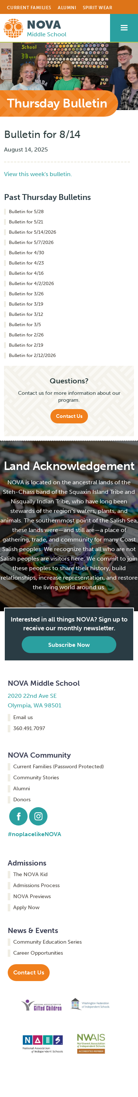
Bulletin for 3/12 (26, 314)
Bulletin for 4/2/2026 (31, 283)
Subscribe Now (69, 644)
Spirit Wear (98, 7)
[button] (124, 28)
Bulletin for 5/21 (26, 222)
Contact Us (69, 416)
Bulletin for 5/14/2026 (32, 232)
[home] (33, 26)
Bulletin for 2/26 (26, 335)
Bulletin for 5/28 (26, 211)
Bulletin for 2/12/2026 (32, 355)
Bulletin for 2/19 (26, 345)
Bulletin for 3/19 (26, 304)
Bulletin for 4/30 (26, 252)
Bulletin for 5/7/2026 (31, 242)
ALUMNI (67, 7)
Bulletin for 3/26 (26, 293)
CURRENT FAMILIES (29, 7)
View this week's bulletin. (38, 174)
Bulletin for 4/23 (26, 263)
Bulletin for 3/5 (25, 324)
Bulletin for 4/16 (26, 273)
